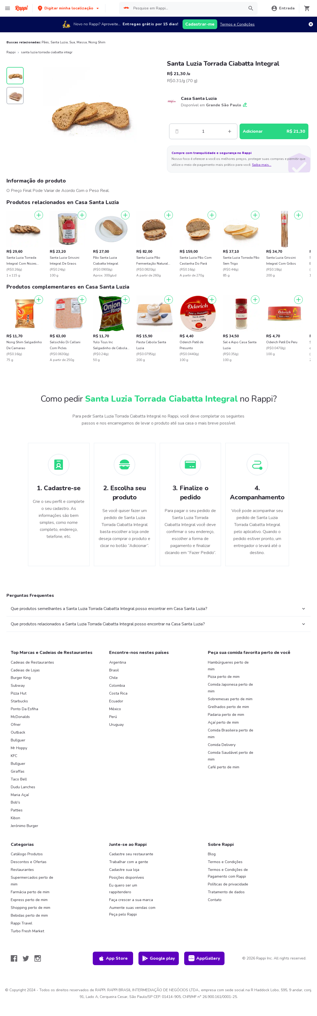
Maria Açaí (20, 794)
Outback (18, 732)
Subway (18, 685)
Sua (72, 42)
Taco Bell (19, 779)
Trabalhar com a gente (128, 861)
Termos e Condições (237, 24)
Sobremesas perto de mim (230, 699)
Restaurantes (22, 869)
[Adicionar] (38, 215)
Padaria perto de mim (226, 714)
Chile (113, 677)
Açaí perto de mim (223, 722)
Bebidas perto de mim (29, 915)
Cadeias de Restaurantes (32, 662)
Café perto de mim (223, 767)
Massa (82, 42)
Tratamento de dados (226, 892)
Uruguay (116, 724)
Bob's (15, 802)
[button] (69, 8)
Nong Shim (96, 42)
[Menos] (177, 131)
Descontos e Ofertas (29, 861)
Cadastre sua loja (124, 869)
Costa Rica (118, 693)
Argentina (117, 662)
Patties (17, 810)
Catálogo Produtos (27, 854)
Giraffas (17, 771)
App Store (113, 958)
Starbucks (19, 701)
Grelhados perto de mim (228, 706)
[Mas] (229, 131)
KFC (14, 755)
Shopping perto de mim (30, 907)
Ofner (16, 724)
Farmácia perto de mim (30, 892)
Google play (158, 958)
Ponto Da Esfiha (24, 709)
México (115, 709)
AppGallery (204, 958)
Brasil (114, 670)
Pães (45, 42)
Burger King (21, 677)
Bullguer (18, 740)
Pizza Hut (18, 693)
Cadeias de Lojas (25, 670)
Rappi (11, 52)
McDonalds (20, 716)
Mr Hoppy (19, 748)
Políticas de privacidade (228, 884)
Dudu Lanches (23, 787)
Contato (215, 899)
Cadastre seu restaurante (131, 854)
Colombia (117, 685)
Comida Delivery (222, 744)
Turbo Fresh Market (27, 931)
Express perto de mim (29, 899)
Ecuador (116, 701)
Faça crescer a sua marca (131, 899)
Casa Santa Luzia (199, 98)
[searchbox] (187, 8)
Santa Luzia (59, 42)
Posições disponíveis (126, 877)
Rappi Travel (21, 923)
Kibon (15, 818)
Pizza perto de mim (224, 676)
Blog (212, 854)
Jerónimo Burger (24, 825)
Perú (113, 716)
